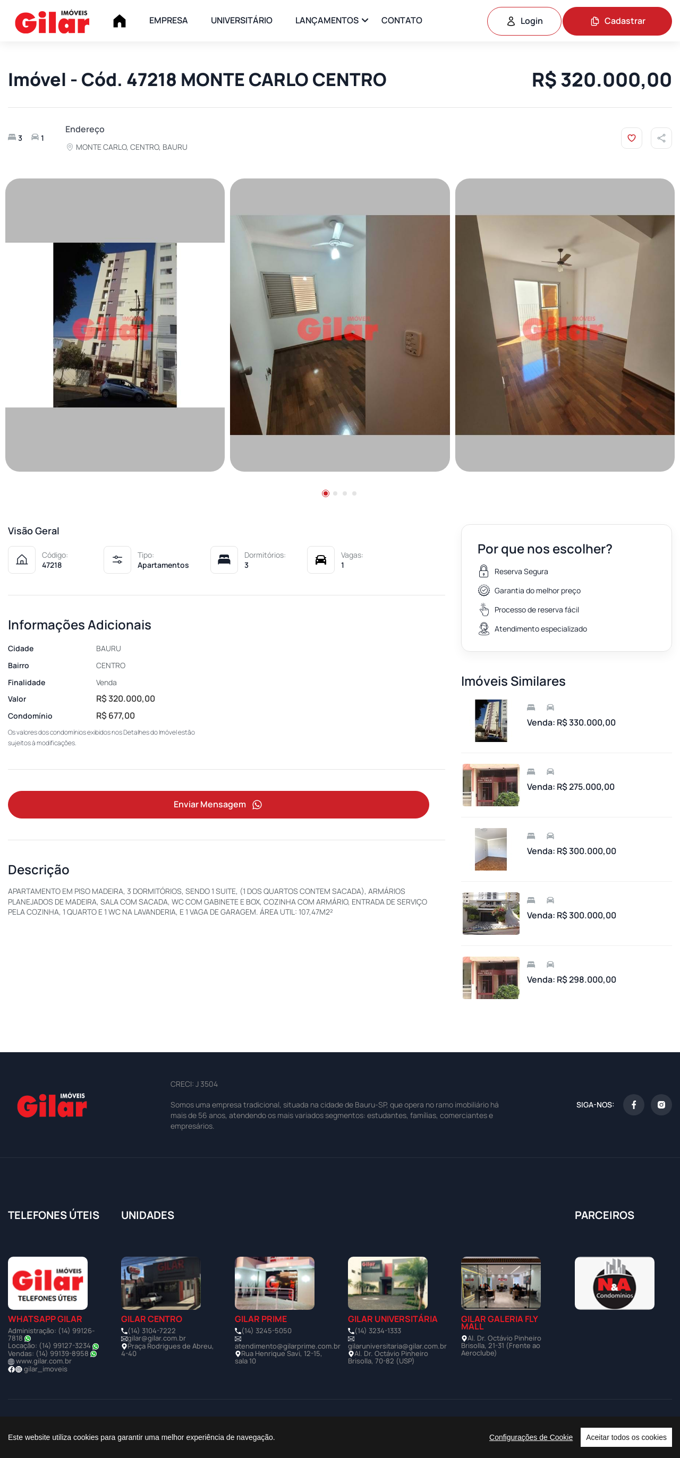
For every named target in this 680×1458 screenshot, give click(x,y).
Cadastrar (617, 21)
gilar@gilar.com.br (157, 1338)
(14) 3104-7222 (152, 1330)
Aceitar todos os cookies (626, 1437)
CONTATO (401, 20)
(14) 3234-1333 (377, 1330)
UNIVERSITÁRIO (242, 20)
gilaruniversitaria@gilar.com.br (397, 1346)
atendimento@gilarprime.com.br (288, 1346)
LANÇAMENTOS (327, 20)
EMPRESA (168, 20)
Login (524, 21)
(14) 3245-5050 (266, 1330)
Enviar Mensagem (219, 805)
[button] (326, 493)
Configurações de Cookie (531, 1437)
